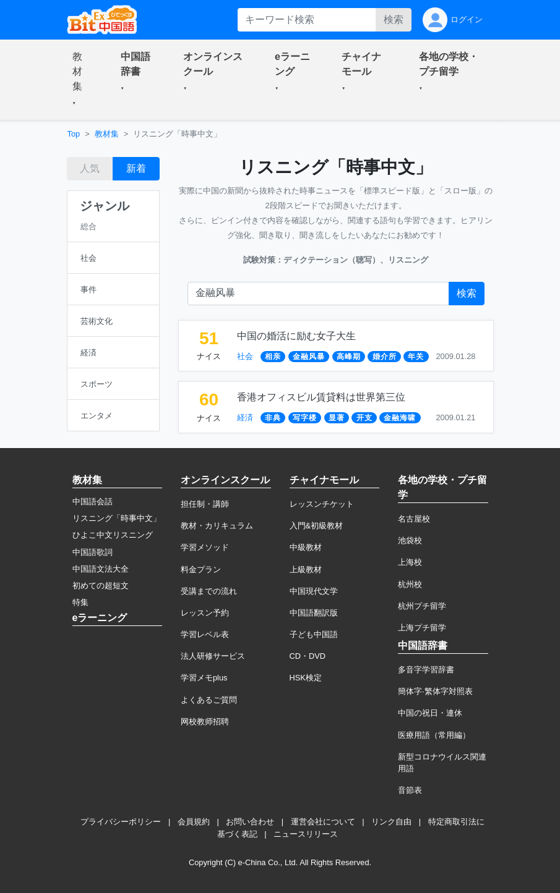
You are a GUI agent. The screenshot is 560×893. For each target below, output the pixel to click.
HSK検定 (306, 677)
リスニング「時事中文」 (116, 518)
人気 (90, 168)
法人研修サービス (213, 656)
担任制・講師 (205, 504)
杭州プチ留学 (422, 606)
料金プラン (201, 569)
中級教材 (306, 547)
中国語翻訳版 (314, 612)
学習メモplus (204, 677)
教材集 (107, 133)
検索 (393, 19)
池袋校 (410, 540)
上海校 (410, 562)
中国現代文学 (314, 591)
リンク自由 (391, 821)
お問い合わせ (250, 821)
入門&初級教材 (316, 525)
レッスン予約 (205, 612)
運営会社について (323, 821)
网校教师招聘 (205, 721)
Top (73, 133)
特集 (80, 602)
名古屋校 (414, 518)
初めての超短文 (100, 585)
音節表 (410, 790)
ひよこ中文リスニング (112, 535)
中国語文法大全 (100, 568)
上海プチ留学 (422, 627)
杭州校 (410, 584)
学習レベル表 (205, 634)
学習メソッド (205, 547)
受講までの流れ (209, 591)
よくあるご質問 (209, 700)
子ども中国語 (314, 634)
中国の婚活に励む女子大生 (296, 336)
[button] (82, 80)
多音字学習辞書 (426, 669)
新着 (136, 168)
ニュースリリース (306, 834)
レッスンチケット (322, 504)
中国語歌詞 (92, 552)
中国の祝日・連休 (430, 712)
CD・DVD (308, 656)
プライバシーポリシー (120, 821)
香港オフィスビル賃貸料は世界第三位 (321, 397)
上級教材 (306, 569)
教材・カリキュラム (217, 525)
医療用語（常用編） (434, 735)
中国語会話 (92, 501)
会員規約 (194, 821)
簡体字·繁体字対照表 (435, 691)
